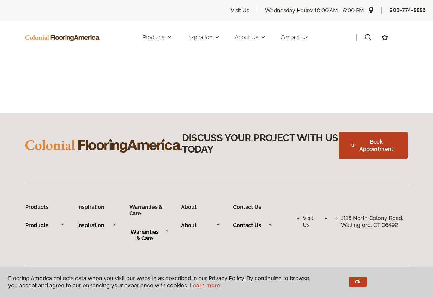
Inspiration (97, 225)
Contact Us (294, 37)
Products (45, 225)
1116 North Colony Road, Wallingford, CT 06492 (373, 221)
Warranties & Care (150, 235)
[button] (368, 37)
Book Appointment (372, 145)
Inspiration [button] (203, 37)
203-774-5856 (407, 10)
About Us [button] (250, 37)
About (201, 225)
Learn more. (205, 285)
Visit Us (240, 10)
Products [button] (157, 37)
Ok (358, 282)
